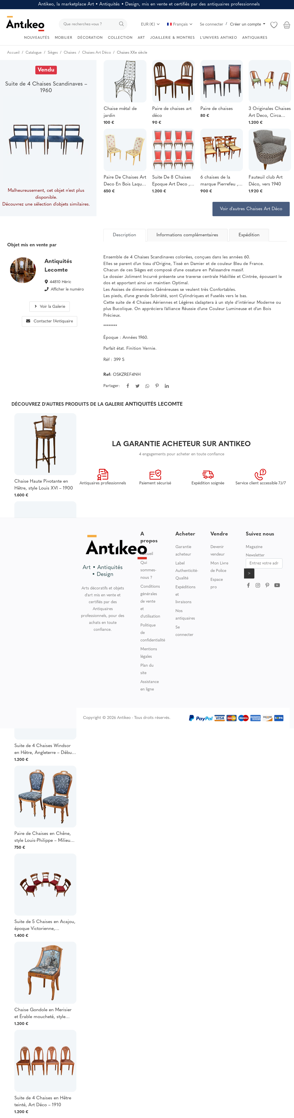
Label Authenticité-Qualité (186, 571)
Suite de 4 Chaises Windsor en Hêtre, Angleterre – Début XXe (43, 750)
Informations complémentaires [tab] (187, 235)
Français (180, 24)
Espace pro (216, 583)
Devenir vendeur (217, 551)
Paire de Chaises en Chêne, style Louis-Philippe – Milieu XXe (42, 837)
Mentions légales (148, 653)
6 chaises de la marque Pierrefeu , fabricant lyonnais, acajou (219, 181)
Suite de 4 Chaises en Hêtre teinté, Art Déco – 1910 (42, 1101)
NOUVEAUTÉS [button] (37, 38)
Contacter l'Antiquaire (49, 321)
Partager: (111, 386)
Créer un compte (246, 24)
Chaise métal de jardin (120, 112)
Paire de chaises (216, 109)
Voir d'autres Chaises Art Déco (251, 209)
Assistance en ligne (149, 686)
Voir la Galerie (49, 307)
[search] (93, 24)
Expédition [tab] (249, 235)
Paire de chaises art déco (172, 112)
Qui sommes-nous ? (148, 570)
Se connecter (211, 24)
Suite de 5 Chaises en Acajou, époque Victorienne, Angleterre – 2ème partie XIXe (45, 926)
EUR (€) (150, 24)
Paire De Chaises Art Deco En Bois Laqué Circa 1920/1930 (125, 181)
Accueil (146, 554)
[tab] (124, 235)
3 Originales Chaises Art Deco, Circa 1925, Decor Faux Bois (270, 113)
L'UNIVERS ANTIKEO (218, 38)
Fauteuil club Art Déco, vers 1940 (266, 181)
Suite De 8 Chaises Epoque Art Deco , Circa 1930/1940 (171, 181)
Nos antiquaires (185, 615)
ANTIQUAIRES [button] (255, 38)
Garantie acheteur (183, 551)
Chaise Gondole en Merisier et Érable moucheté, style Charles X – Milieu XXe (42, 1014)
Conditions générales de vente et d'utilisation (150, 602)
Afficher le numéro (67, 289)
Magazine (254, 547)
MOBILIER (63, 38)
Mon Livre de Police (219, 567)
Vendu (46, 70)
